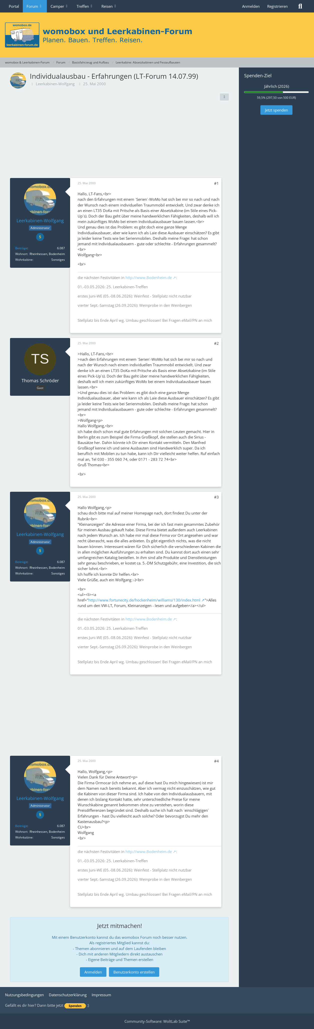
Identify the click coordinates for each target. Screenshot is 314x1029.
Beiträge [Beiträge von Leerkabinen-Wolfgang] (21, 248)
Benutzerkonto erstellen (134, 972)
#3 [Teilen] (216, 497)
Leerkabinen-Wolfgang (55, 83)
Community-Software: (157, 1021)
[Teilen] (224, 97)
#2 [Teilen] (216, 343)
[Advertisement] (119, 141)
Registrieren (277, 6)
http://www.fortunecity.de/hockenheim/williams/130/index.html (144, 600)
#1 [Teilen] (216, 183)
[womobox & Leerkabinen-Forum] (157, 35)
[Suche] (300, 6)
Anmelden (251, 6)
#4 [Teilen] (216, 761)
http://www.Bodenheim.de (148, 277)
